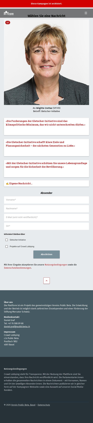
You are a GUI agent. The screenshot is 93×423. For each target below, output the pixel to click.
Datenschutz (44, 405)
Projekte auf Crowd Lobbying (22, 246)
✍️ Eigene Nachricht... (19, 183)
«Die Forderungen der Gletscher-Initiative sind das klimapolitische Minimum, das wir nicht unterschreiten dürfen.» (45, 122)
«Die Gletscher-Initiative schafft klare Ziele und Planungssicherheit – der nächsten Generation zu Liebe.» (40, 143)
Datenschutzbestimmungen (17, 268)
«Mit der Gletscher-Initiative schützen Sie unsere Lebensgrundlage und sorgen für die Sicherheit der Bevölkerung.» (46, 165)
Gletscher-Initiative (18, 240)
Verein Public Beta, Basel (23, 405)
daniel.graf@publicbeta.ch (17, 326)
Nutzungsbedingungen (56, 264)
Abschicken (46, 254)
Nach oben (46, 280)
